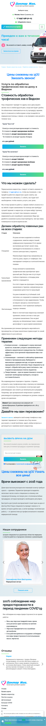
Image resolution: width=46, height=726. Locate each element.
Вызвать (23, 146)
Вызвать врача (6, 691)
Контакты (4, 705)
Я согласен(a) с (22, 464)
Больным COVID (6, 703)
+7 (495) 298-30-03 (24, 18)
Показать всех (23, 590)
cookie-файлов (37, 716)
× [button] (44, 719)
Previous (4, 562)
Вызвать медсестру (7, 694)
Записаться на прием (12, 27)
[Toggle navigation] (42, 27)
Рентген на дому (7, 697)
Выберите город (23, 10)
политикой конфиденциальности (28, 464)
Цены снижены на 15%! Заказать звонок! (23, 76)
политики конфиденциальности (17, 716)
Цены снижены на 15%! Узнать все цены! (23, 473)
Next (42, 562)
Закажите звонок (7, 417)
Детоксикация (6, 700)
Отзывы (3, 689)
